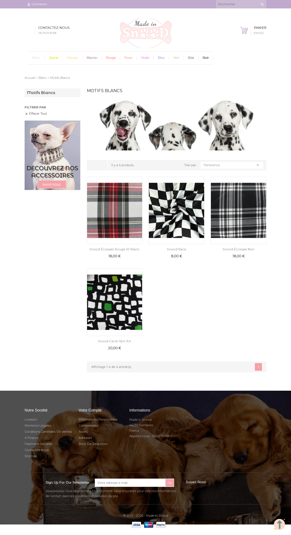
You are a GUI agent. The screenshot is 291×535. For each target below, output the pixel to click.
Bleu (161, 58)
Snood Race (176, 249)
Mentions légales (38, 425)
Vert (176, 58)
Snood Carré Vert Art (114, 341)
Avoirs (83, 432)
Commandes (88, 425)
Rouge (111, 58)
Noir (206, 58)
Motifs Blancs (41, 92)
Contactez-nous (37, 450)
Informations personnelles (98, 419)
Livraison (31, 419)
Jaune (53, 58)
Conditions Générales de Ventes (48, 432)
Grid (94, 165)
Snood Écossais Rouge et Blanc (115, 249)
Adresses (85, 438)
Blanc (36, 58)
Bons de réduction (93, 444)
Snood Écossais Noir (238, 249)
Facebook (213, 482)
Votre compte (90, 410)
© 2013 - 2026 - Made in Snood (145, 516)
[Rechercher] (241, 4)
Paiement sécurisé (39, 444)
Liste (101, 165)
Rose (128, 58)
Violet (145, 58)
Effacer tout (36, 113)
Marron (92, 58)
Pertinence (232, 165)
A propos (31, 438)
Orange (72, 58)
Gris (191, 58)
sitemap (31, 456)
